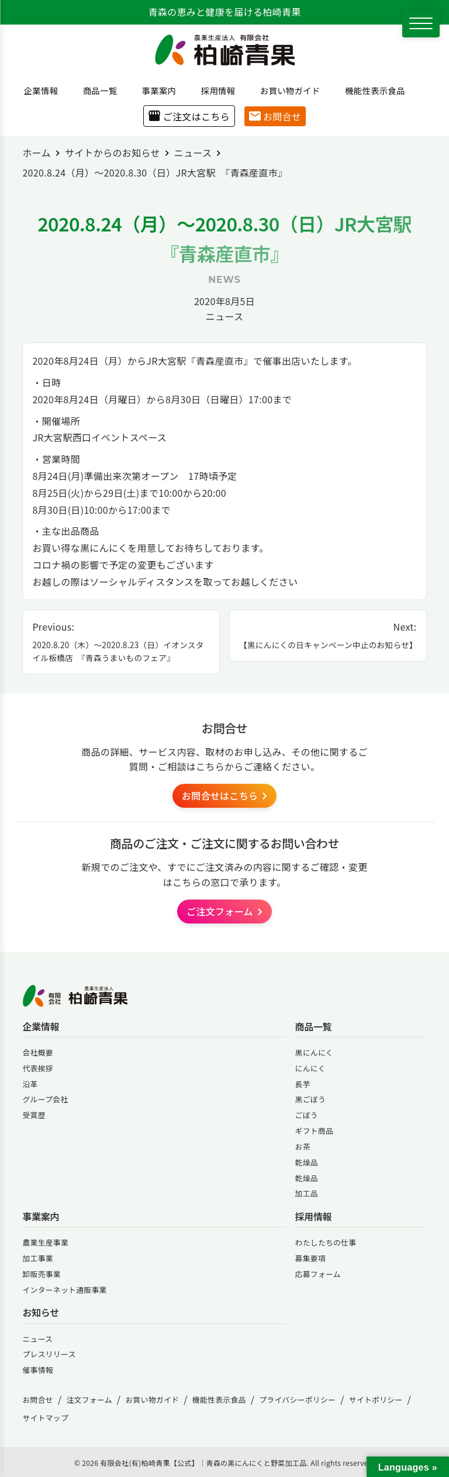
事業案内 (155, 90)
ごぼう (306, 1114)
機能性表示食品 (370, 90)
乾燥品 (306, 1162)
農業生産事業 (45, 1242)
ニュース (224, 316)
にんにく (310, 1068)
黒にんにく (314, 1052)
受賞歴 (33, 1114)
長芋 (302, 1083)
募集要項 (310, 1258)
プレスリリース (48, 1354)
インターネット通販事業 (64, 1289)
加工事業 (37, 1258)
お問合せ (275, 116)
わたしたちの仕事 (326, 1242)
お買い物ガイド (285, 90)
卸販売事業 (41, 1273)
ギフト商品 (314, 1130)
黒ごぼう (310, 1099)
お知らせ (40, 1312)
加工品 (306, 1193)
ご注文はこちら (189, 116)
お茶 (302, 1146)
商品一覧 (96, 90)
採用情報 (214, 90)
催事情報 (37, 1369)
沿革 (29, 1083)
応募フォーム (318, 1273)
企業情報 (36, 90)
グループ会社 (45, 1099)
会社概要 (37, 1052)
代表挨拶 (37, 1068)
